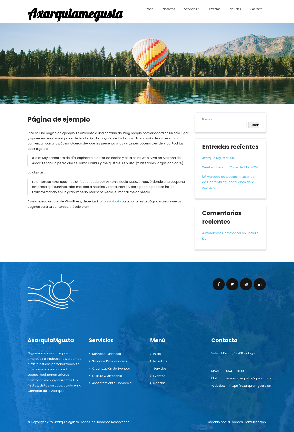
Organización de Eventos (111, 368)
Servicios (192, 9)
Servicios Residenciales (109, 361)
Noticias (235, 9)
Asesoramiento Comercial (112, 383)
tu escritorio (111, 201)
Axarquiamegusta (75, 13)
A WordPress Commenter (221, 233)
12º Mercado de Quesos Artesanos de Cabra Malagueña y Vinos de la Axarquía (228, 182)
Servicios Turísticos (106, 354)
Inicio (149, 9)
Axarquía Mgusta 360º (218, 158)
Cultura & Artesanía (107, 376)
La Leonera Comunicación (246, 422)
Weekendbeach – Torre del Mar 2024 (230, 167)
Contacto (256, 9)
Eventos (214, 9)
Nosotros (168, 9)
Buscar (207, 119)
